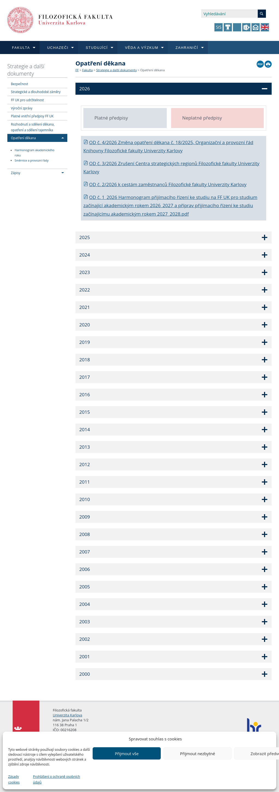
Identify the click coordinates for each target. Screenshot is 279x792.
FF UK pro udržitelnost (27, 100)
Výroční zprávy (21, 108)
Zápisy (15, 173)
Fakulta (87, 70)
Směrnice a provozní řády (31, 160)
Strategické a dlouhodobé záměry (35, 92)
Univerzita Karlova (67, 715)
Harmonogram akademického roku (34, 152)
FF (77, 70)
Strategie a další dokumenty (25, 69)
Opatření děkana (23, 138)
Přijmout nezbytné (197, 753)
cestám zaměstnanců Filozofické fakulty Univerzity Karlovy (184, 184)
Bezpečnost (19, 84)
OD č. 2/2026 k (102, 184)
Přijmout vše (126, 753)
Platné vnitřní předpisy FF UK (32, 116)
